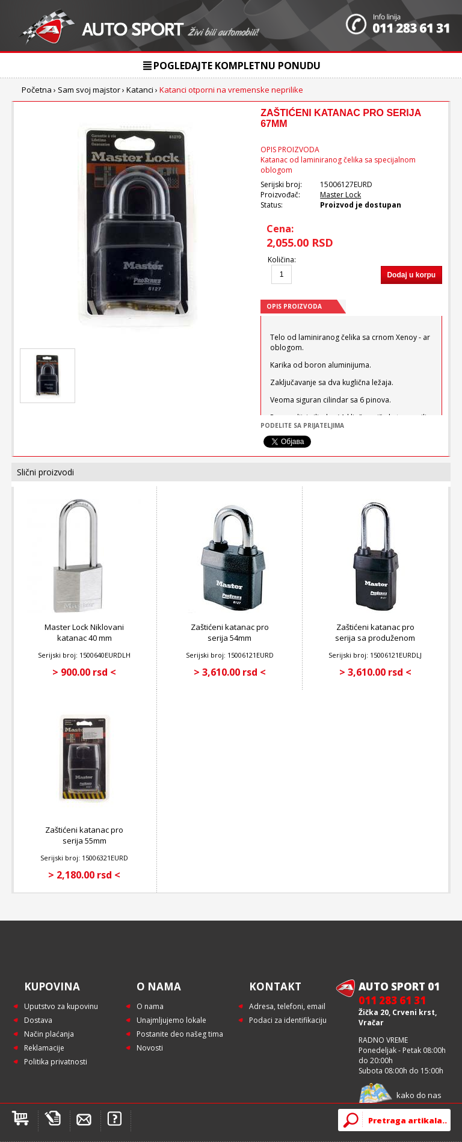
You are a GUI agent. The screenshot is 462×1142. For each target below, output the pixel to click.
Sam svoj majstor (89, 89)
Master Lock (340, 195)
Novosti (150, 1048)
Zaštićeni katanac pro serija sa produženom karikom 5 (375, 638)
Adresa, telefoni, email (287, 1006)
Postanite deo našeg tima (180, 1034)
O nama (150, 1006)
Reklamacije (44, 1048)
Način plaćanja (49, 1034)
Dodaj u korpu (411, 275)
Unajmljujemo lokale (171, 1020)
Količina (281, 260)
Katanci (139, 89)
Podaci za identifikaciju (288, 1020)
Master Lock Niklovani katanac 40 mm (84, 632)
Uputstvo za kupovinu (61, 1006)
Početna (37, 89)
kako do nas (419, 1095)
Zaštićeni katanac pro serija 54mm (230, 632)
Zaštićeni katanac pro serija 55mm (84, 835)
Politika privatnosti (55, 1062)
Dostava (38, 1020)
